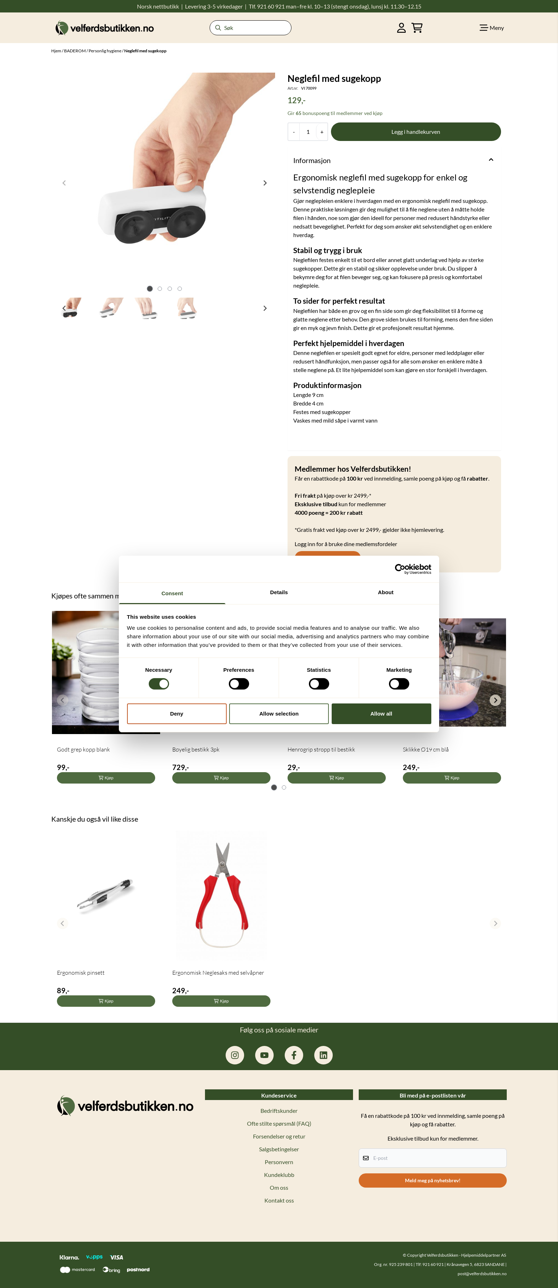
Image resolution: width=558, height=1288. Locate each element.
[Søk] (250, 27)
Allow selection (279, 714)
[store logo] (104, 27)
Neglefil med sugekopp (145, 50)
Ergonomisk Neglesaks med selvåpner (218, 972)
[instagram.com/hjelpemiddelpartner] (235, 1055)
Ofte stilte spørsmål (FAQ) (279, 1123)
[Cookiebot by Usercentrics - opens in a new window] (400, 569)
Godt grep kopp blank (83, 749)
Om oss (279, 1187)
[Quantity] (307, 131)
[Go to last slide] (64, 308)
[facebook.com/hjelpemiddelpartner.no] (294, 1055)
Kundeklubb (279, 1174)
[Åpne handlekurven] (417, 28)
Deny (176, 714)
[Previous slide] (64, 183)
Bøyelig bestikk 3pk (196, 749)
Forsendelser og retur (279, 1136)
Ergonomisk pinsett (81, 972)
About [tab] (386, 592)
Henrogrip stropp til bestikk (321, 749)
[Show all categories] (492, 28)
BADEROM (75, 50)
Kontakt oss (279, 1200)
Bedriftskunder (279, 1110)
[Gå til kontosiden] (401, 28)
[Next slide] (264, 183)
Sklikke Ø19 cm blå (426, 749)
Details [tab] (279, 592)
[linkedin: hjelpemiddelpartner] (323, 1055)
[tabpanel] (106, 697)
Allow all (381, 714)
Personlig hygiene (105, 50)
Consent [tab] (172, 593)
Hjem (56, 50)
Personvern (279, 1161)
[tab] (150, 289)
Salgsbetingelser (279, 1149)
